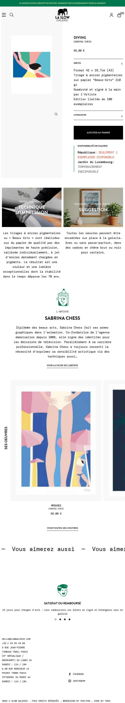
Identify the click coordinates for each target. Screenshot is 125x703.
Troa (107, 700)
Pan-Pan (85, 700)
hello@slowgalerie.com (16, 639)
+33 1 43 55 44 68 (13, 643)
